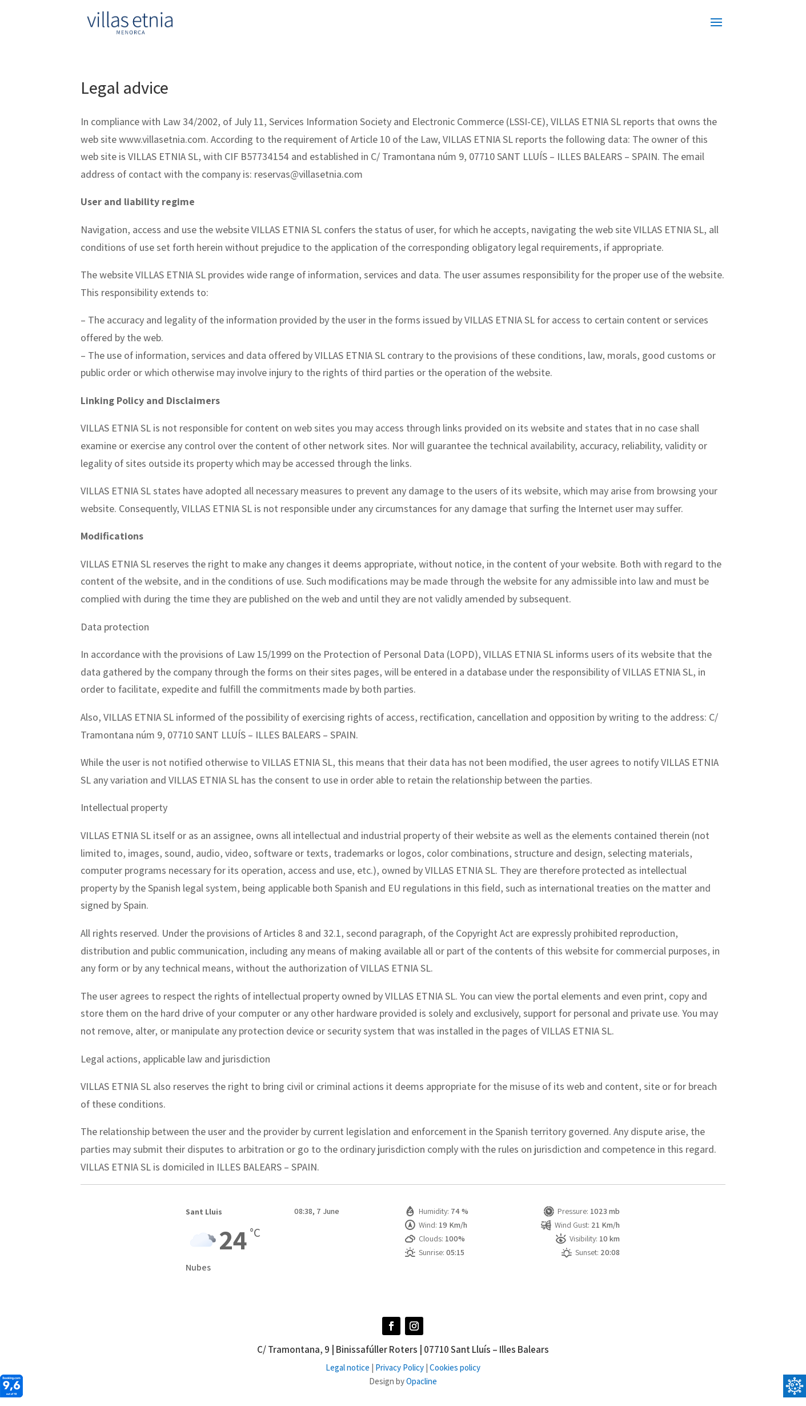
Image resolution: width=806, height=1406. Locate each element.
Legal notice (348, 1367)
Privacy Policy (399, 1367)
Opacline (421, 1381)
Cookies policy (455, 1367)
